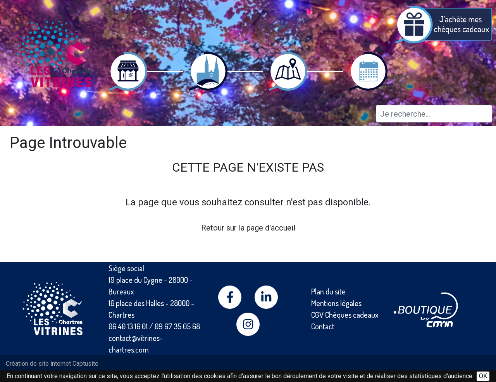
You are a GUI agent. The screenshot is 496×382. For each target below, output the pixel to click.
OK (483, 376)
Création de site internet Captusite (52, 363)
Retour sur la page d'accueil (248, 227)
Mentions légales (336, 303)
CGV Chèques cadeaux (345, 315)
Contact (322, 326)
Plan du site (328, 291)
